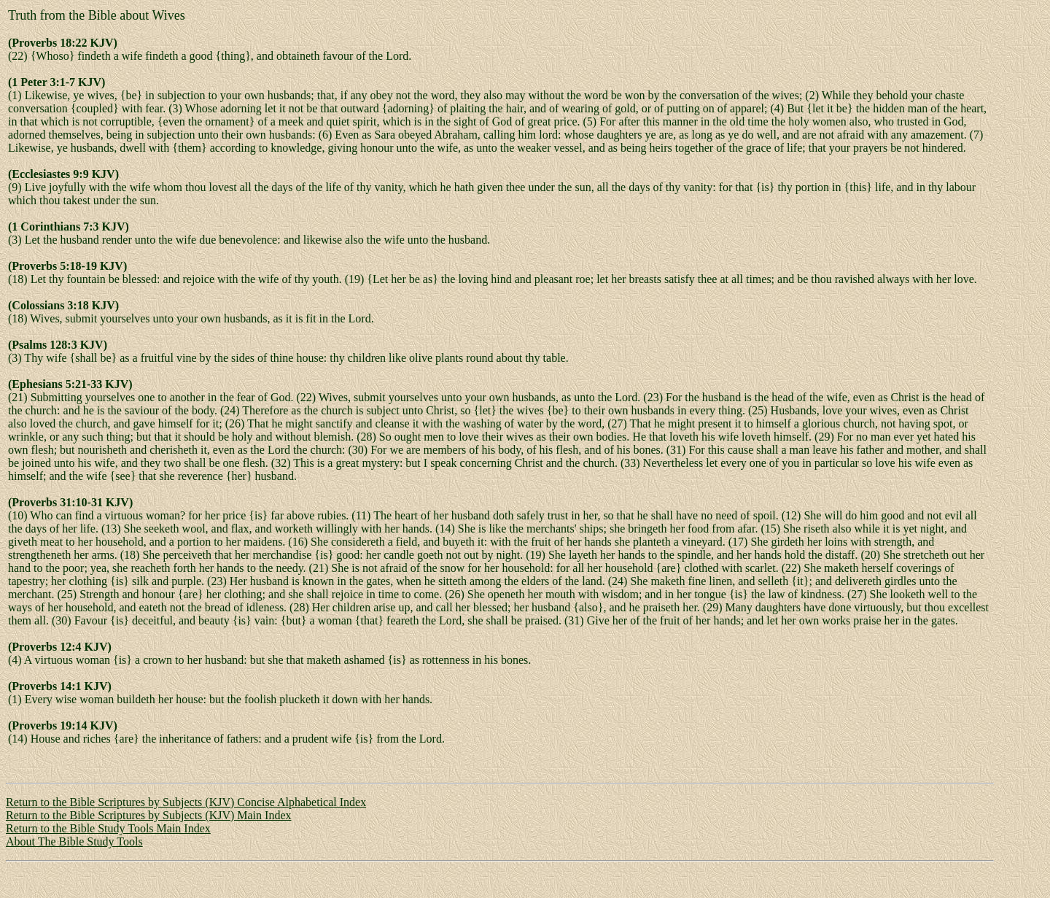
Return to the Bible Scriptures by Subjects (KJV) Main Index (149, 815)
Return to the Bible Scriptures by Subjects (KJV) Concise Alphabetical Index (186, 802)
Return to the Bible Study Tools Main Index (108, 828)
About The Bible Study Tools (74, 841)
